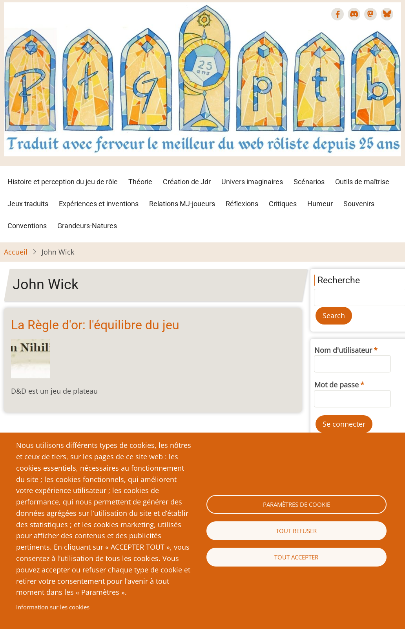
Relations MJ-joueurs (182, 204)
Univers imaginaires (252, 182)
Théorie (140, 182)
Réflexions (242, 204)
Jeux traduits (27, 204)
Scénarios (309, 182)
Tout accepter (296, 557)
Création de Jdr (187, 182)
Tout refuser (296, 531)
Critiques (283, 204)
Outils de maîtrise (362, 182)
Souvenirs (358, 204)
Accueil (15, 252)
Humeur (320, 204)
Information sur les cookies (52, 607)
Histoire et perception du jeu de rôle (62, 182)
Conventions (27, 226)
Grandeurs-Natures (87, 226)
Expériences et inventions (99, 204)
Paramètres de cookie (296, 504)
